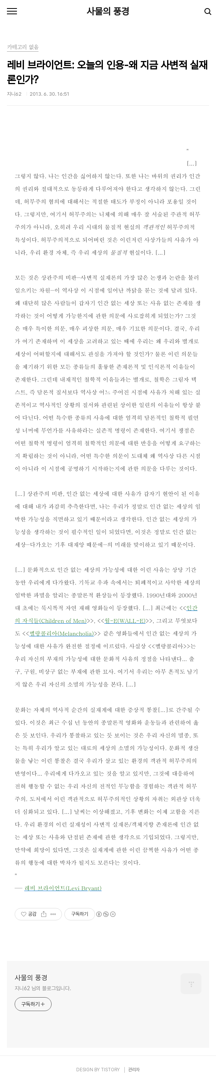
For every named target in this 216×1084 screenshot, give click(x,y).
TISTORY (110, 1069)
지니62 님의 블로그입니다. (43, 988)
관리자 (134, 1069)
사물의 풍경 (108, 11)
